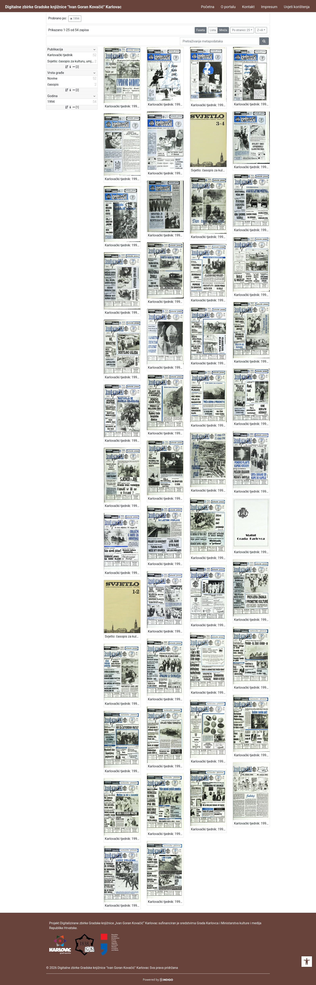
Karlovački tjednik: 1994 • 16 (252, 687)
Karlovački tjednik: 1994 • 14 (166, 766)
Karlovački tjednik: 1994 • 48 (166, 173)
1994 (74, 18)
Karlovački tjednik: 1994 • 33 (166, 433)
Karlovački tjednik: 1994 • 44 (209, 237)
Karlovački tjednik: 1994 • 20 (252, 620)
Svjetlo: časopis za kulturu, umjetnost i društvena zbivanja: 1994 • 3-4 (209, 170)
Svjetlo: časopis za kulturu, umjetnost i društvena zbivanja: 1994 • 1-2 (122, 636)
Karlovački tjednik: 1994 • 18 (166, 699)
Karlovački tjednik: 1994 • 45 (166, 235)
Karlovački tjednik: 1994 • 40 (209, 300)
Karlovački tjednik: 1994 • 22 (166, 631)
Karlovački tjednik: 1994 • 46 (122, 245)
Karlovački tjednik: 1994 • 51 (209, 105)
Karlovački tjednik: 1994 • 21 (209, 625)
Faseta (200, 30)
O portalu (228, 7)
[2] (72, 66)
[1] (72, 107)
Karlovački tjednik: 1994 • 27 (122, 106)
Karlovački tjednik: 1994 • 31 (252, 424)
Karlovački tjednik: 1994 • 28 (209, 490)
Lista (213, 30)
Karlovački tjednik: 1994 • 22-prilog (252, 552)
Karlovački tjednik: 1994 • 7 (122, 905)
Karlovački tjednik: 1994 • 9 (209, 829)
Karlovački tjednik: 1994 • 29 (166, 498)
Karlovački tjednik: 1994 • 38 (122, 377)
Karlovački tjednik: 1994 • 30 (122, 506)
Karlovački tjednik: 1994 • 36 (209, 363)
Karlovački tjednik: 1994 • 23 (209, 558)
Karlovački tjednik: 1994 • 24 (166, 564)
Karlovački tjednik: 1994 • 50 (252, 104)
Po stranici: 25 (241, 30)
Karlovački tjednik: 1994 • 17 (209, 692)
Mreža (223, 30)
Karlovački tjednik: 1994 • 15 (122, 771)
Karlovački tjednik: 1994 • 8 (252, 823)
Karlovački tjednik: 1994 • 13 (209, 761)
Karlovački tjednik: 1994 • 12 (122, 839)
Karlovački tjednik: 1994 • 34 (122, 441)
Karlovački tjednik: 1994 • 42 (122, 313)
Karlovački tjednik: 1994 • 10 (166, 834)
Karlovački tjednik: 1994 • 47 (252, 167)
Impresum (269, 7)
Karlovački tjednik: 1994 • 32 (209, 425)
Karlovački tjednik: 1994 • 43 (252, 230)
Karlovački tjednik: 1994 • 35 (252, 361)
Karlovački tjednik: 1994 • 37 (166, 367)
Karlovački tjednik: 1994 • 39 (252, 295)
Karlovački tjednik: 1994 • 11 (252, 755)
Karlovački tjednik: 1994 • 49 (122, 179)
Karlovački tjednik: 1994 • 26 (252, 491)
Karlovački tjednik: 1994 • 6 (166, 902)
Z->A (260, 30)
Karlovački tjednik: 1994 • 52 (166, 104)
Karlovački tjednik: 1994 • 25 (122, 573)
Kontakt (248, 7)
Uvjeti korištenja (297, 7)
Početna (207, 7)
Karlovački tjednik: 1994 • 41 (166, 302)
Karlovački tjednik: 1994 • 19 (122, 704)
